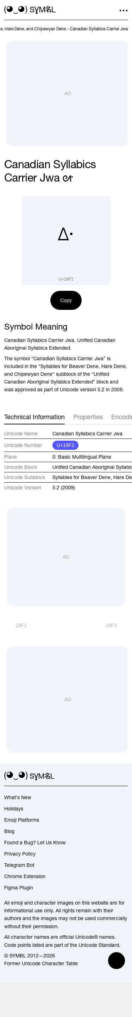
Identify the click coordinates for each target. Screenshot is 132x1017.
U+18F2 (65, 445)
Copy (66, 300)
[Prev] (15, 625)
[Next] (116, 625)
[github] (111, 776)
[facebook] (123, 776)
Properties (88, 417)
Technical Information (34, 417)
